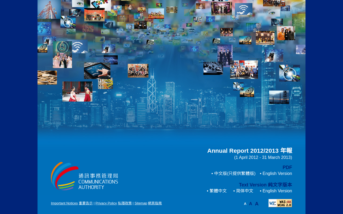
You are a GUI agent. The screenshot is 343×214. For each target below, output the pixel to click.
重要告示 (86, 203)
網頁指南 (155, 203)
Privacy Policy (106, 203)
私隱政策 (125, 203)
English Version (277, 173)
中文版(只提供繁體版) (235, 173)
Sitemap (141, 203)
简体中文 (244, 191)
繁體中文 (218, 191)
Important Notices (64, 203)
